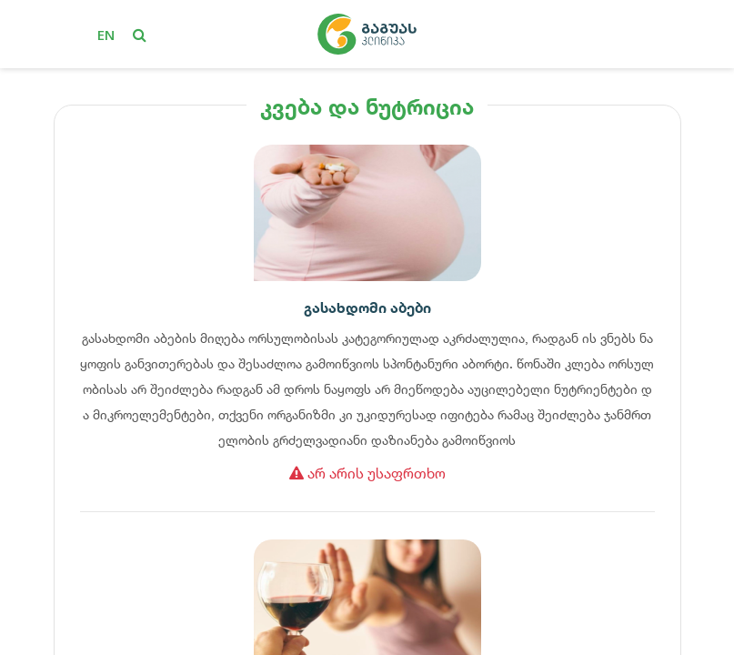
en (106, 34)
